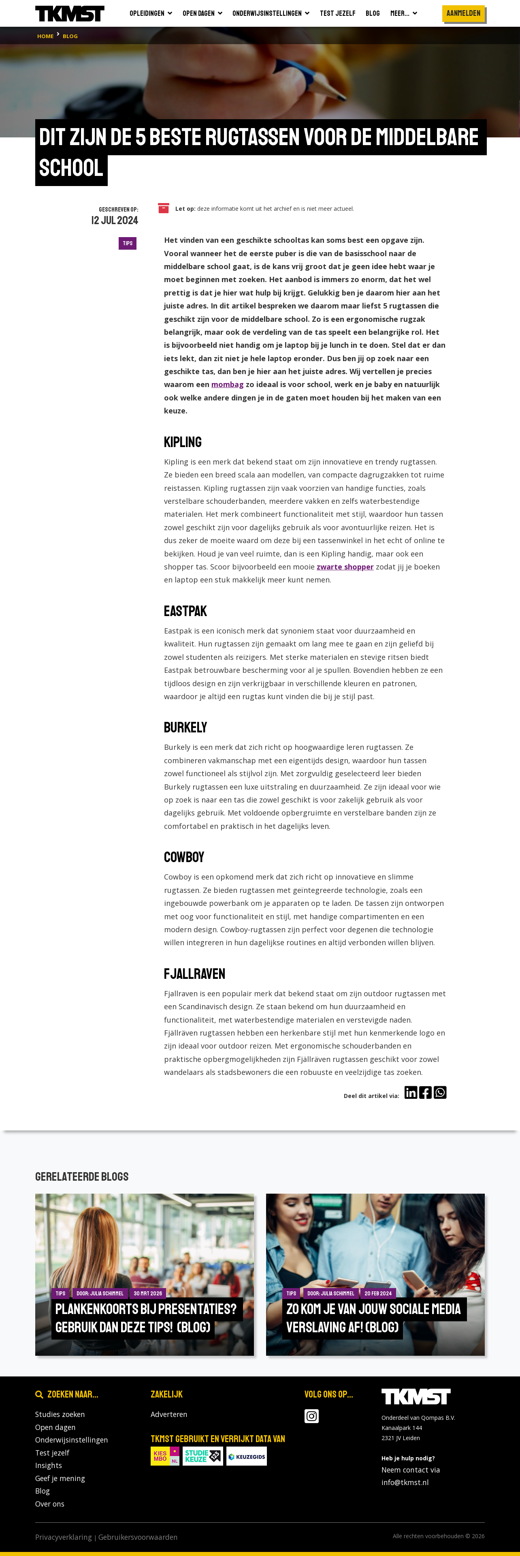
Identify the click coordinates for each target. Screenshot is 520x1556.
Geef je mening (60, 1478)
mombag (227, 384)
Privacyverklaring (63, 1537)
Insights (48, 1465)
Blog (42, 1491)
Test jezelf (52, 1453)
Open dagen (55, 1427)
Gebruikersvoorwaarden (138, 1537)
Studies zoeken (60, 1414)
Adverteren (169, 1414)
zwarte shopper (345, 566)
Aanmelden (463, 13)
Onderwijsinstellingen (71, 1440)
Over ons (49, 1504)
